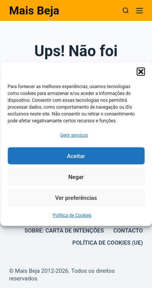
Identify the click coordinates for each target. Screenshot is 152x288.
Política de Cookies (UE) (107, 242)
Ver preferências (76, 198)
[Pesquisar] (125, 10)
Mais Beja (34, 10)
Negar (76, 177)
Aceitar (76, 156)
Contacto (128, 230)
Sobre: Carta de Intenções (64, 230)
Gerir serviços (74, 135)
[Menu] (139, 10)
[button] (140, 72)
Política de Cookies (72, 215)
